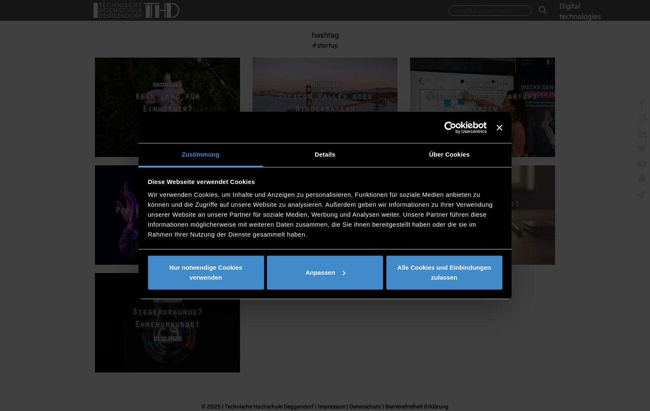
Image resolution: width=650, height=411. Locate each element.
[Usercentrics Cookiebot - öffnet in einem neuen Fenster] (450, 127)
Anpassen (325, 272)
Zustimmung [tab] (201, 154)
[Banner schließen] (499, 128)
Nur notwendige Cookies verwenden (206, 272)
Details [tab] (325, 154)
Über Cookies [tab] (449, 154)
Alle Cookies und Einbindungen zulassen (444, 272)
